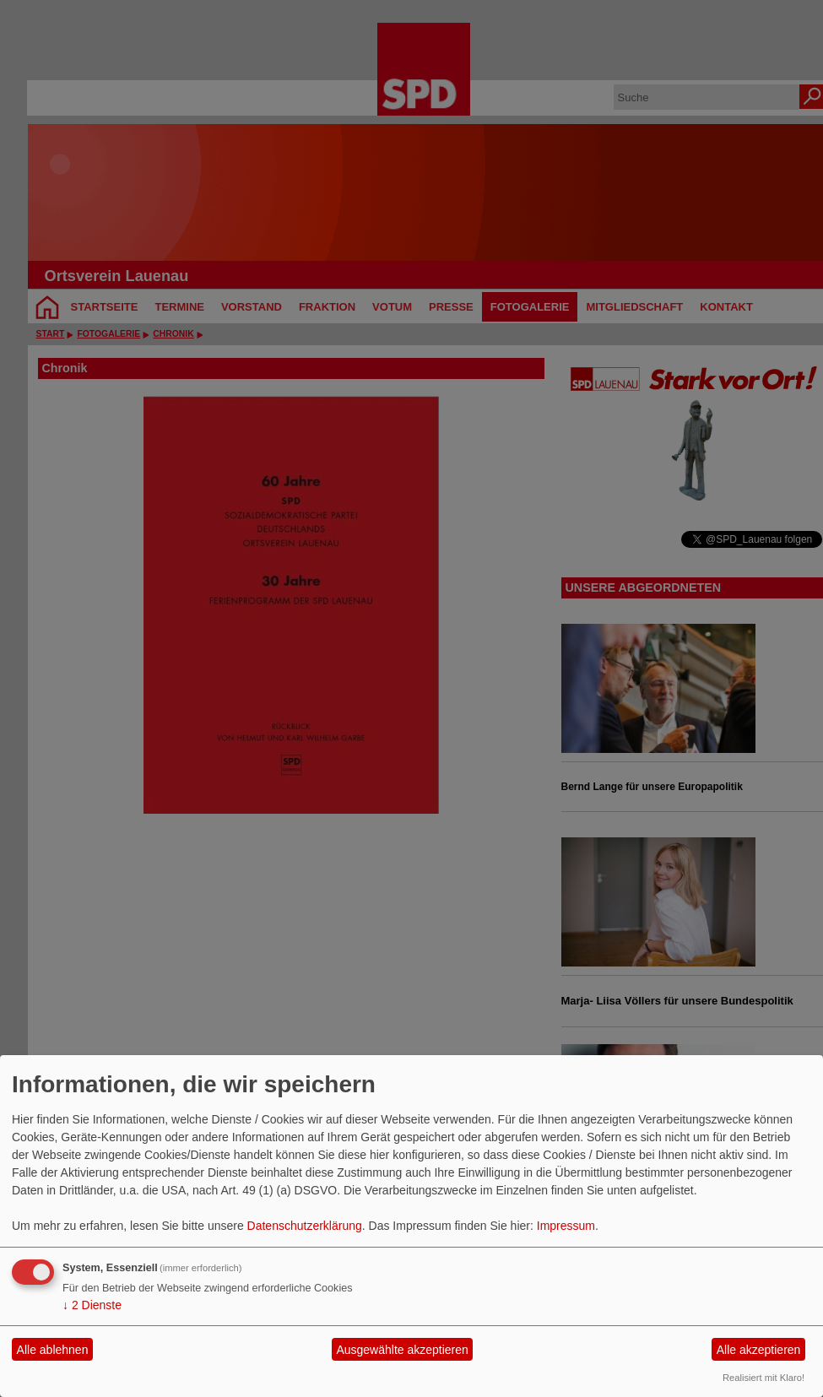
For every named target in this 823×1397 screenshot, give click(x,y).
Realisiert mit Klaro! (763, 1378)
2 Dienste (92, 1305)
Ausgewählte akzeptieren (402, 1349)
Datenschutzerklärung (304, 1225)
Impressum (566, 1225)
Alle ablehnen (53, 1349)
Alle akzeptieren (759, 1349)
